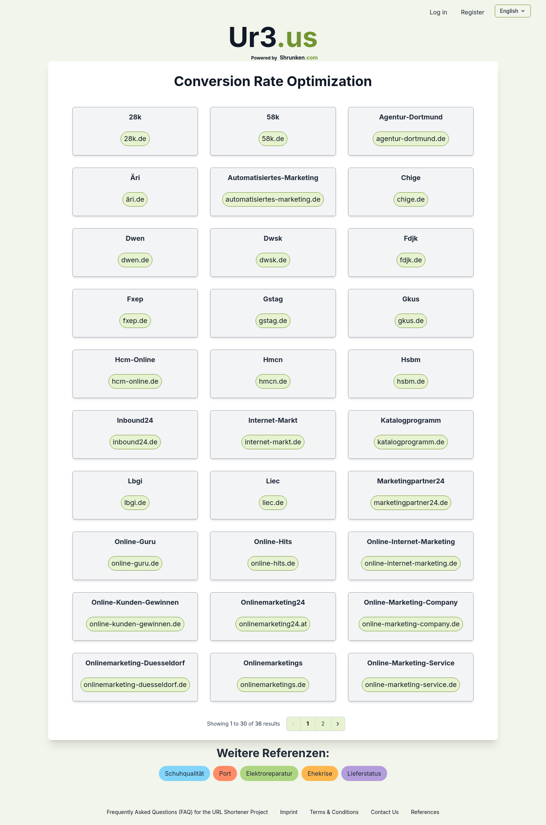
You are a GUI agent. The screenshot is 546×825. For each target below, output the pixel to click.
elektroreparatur (269, 773)
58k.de (273, 139)
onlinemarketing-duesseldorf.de (135, 685)
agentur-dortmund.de (411, 139)
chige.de (411, 199)
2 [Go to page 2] (323, 723)
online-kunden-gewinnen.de (135, 624)
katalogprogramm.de (410, 442)
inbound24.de (135, 442)
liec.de (273, 503)
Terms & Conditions (334, 812)
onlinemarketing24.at (273, 624)
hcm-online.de (135, 381)
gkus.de (411, 321)
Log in (438, 12)
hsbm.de (411, 381)
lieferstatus (364, 773)
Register (472, 12)
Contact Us (385, 812)
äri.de (135, 199)
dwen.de (135, 260)
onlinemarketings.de (273, 685)
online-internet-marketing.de (410, 563)
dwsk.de (273, 260)
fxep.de (135, 321)
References (425, 812)
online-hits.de (273, 563)
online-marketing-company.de (411, 624)
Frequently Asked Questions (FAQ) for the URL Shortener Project (187, 812)
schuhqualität (184, 773)
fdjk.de (411, 260)
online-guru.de (135, 563)
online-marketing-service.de (411, 685)
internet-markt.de (273, 442)
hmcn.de (273, 381)
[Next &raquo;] (338, 724)
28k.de (135, 139)
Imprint (289, 812)
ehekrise (320, 773)
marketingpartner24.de (411, 503)
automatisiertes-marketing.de (273, 199)
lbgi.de (135, 503)
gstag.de (273, 321)
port (225, 773)
